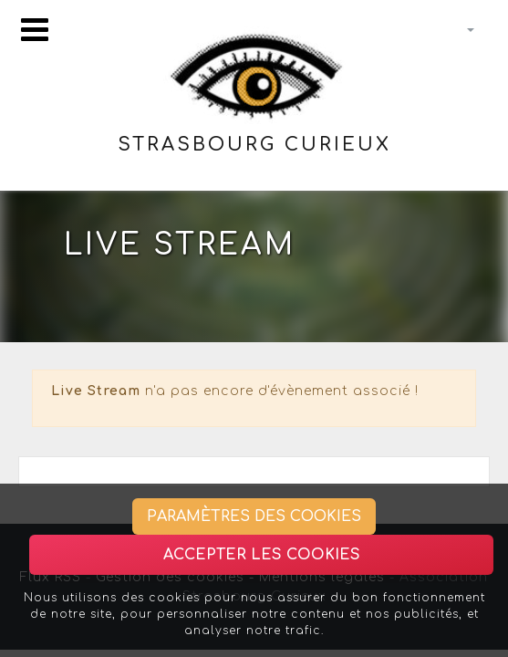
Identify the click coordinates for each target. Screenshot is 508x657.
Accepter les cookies (261, 555)
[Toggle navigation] (34, 29)
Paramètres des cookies (254, 516)
